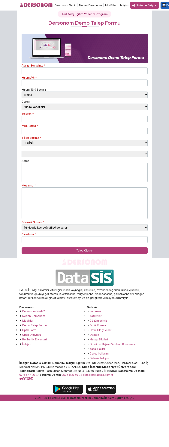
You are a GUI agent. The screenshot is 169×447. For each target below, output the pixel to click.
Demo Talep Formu (34, 325)
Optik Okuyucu (31, 334)
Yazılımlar (95, 316)
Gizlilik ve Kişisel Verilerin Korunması (112, 344)
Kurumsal (95, 311)
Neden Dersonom (90, 5)
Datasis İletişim (99, 358)
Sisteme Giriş (142, 5)
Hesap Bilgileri (99, 339)
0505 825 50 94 (72, 375)
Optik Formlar (98, 325)
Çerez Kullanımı (99, 353)
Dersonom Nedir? (33, 311)
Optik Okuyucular (100, 330)
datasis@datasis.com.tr (98, 375)
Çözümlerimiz (98, 320)
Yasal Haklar (97, 349)
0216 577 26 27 (29, 375)
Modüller (110, 5)
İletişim (123, 5)
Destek (94, 334)
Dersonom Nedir (65, 5)
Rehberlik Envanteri (34, 339)
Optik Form (29, 330)
